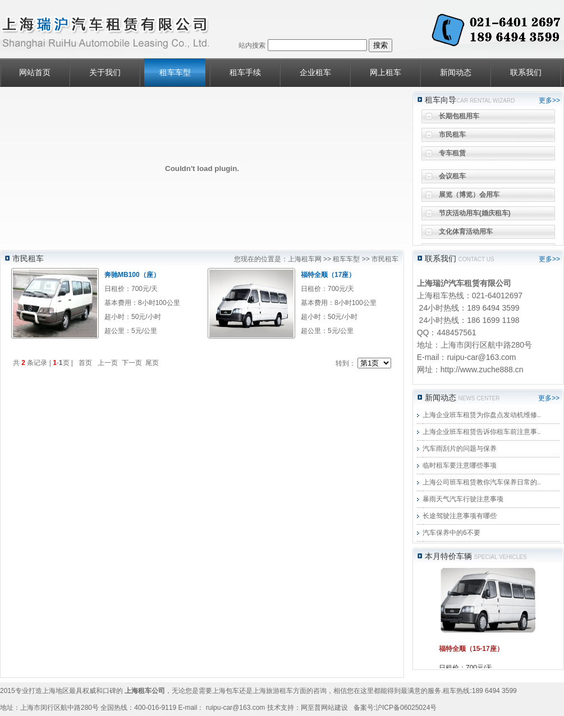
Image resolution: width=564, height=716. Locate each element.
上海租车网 (305, 259)
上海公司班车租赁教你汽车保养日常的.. (482, 482)
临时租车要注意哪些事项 (460, 465)
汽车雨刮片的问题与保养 (460, 448)
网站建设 (334, 708)
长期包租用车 (459, 119)
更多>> (549, 100)
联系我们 (526, 72)
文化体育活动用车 (466, 234)
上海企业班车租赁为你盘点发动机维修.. (482, 415)
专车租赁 (452, 156)
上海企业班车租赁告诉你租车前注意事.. (482, 432)
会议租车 (452, 179)
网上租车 (385, 72)
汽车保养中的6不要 (451, 533)
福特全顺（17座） (328, 275)
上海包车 (225, 691)
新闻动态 (455, 72)
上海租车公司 (145, 691)
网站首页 (35, 72)
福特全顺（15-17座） (471, 649)
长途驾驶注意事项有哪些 (460, 516)
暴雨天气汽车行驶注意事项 (463, 499)
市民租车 (452, 137)
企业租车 (315, 72)
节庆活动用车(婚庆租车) (475, 216)
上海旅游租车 (273, 691)
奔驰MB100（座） (132, 275)
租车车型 (175, 72)
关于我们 (105, 72)
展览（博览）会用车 (469, 197)
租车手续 (245, 72)
